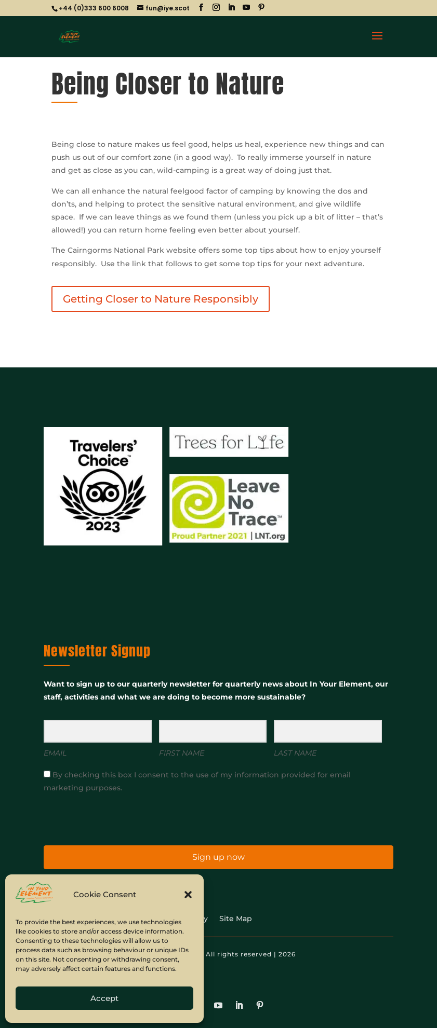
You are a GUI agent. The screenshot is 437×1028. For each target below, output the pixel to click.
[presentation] (107, 818)
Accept (104, 998)
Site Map (235, 919)
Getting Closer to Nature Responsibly (160, 299)
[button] (188, 894)
